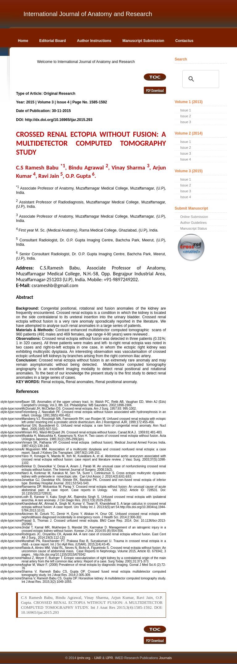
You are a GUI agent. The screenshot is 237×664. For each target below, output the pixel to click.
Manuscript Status (193, 228)
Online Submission (194, 217)
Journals (165, 658)
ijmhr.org (83, 658)
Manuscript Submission (143, 41)
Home (23, 41)
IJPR (109, 658)
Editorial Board (52, 41)
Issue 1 (185, 110)
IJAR (98, 658)
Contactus (184, 41)
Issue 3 (185, 122)
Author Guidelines (193, 222)
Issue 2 (185, 116)
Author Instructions (94, 41)
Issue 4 (185, 159)
